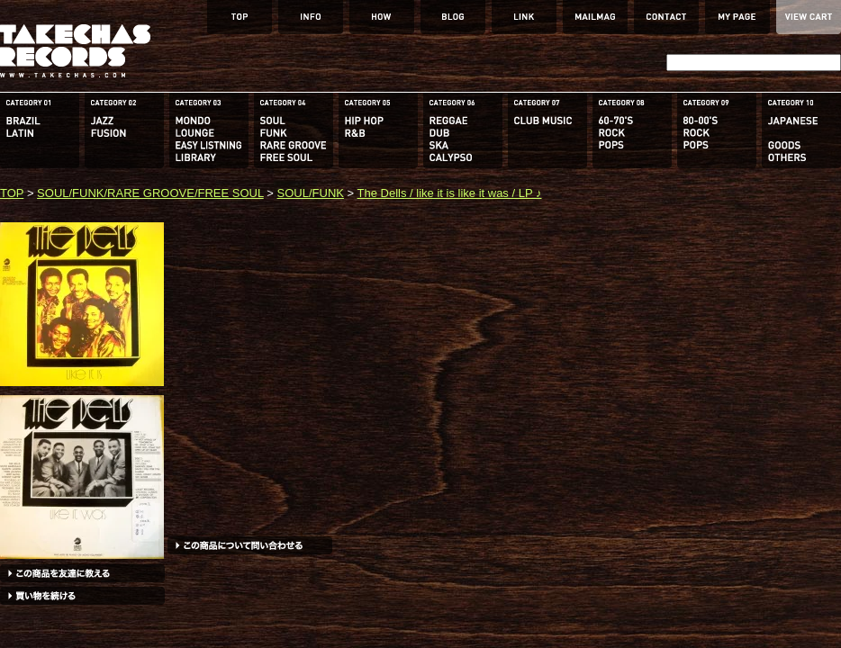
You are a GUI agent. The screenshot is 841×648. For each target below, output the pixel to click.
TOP (11, 193)
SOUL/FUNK (310, 193)
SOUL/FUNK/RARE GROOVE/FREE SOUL (150, 193)
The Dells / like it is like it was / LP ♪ (449, 193)
